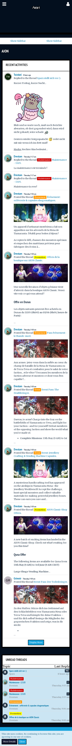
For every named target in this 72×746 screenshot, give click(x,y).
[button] (4, 4)
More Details (9, 741)
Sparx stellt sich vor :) (48, 78)
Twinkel (18, 75)
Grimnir (17, 578)
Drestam (18, 156)
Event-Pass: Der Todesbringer (50, 581)
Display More (36, 642)
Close (22, 741)
